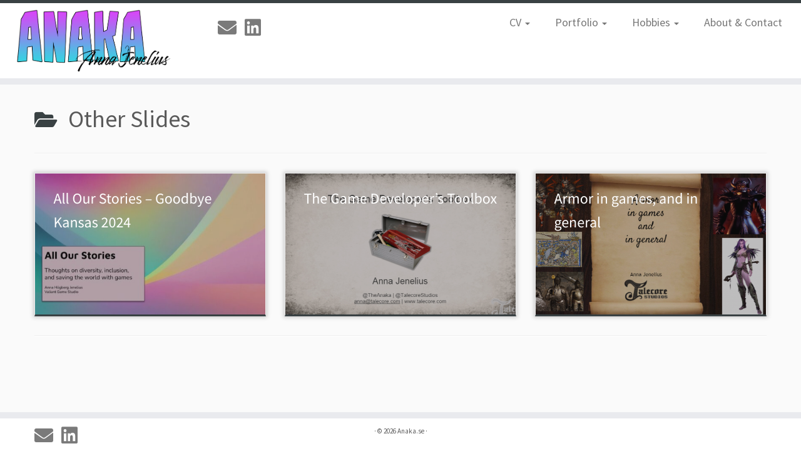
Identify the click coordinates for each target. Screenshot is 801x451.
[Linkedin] (257, 27)
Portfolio (581, 22)
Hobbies (655, 22)
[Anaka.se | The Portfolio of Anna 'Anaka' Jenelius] (92, 40)
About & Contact (743, 22)
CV (519, 22)
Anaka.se (410, 431)
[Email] (231, 27)
